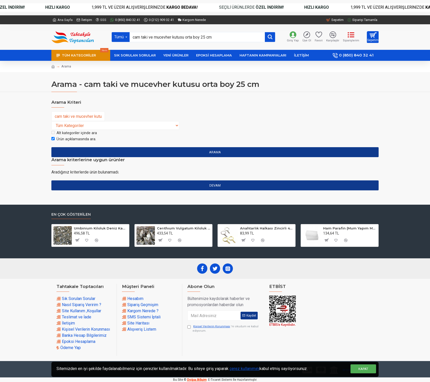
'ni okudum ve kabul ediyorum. (222, 328)
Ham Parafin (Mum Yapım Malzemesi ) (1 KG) (350, 228)
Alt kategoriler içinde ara (74, 133)
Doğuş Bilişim (197, 379)
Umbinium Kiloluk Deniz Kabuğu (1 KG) (100, 228)
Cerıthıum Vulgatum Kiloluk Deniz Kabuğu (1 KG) (183, 228)
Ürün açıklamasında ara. (73, 139)
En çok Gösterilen (71, 214)
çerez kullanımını (244, 368)
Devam (215, 185)
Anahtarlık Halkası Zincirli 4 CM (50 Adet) (266, 228)
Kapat (363, 369)
